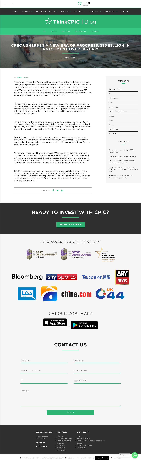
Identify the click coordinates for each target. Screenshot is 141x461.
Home (15, 12)
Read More (116, 458)
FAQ (78, 437)
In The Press (61, 448)
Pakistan (64, 12)
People (54, 32)
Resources (94, 12)
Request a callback (70, 225)
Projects (26, 12)
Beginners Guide (115, 90)
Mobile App (61, 446)
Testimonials (79, 12)
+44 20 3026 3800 (42, 437)
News (111, 121)
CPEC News (66, 32)
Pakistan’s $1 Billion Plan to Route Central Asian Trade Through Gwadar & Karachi (123, 170)
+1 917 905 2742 (41, 439)
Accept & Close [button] (101, 458)
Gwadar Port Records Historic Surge (122, 157)
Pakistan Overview (83, 439)
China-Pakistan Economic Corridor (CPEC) (91, 441)
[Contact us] (135, 455)
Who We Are (110, 12)
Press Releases (114, 135)
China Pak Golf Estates (64, 441)
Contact (124, 12)
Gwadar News (114, 108)
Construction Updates (45, 12)
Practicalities (80, 32)
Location (94, 32)
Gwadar (79, 444)
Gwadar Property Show (117, 112)
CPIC (44, 32)
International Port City (64, 439)
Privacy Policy (61, 451)
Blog (110, 95)
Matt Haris (22, 79)
